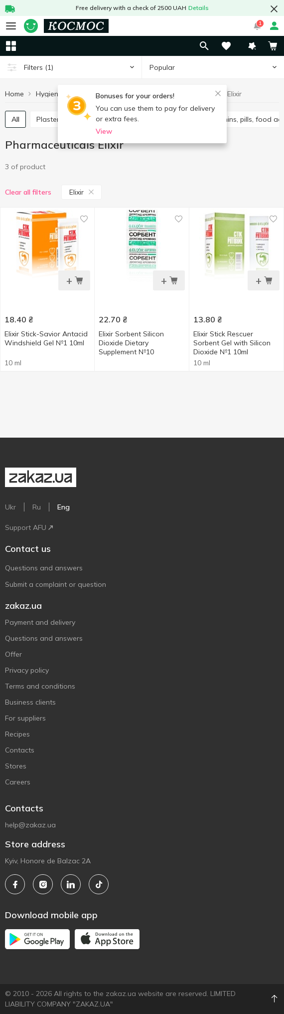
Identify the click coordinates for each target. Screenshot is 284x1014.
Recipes (17, 734)
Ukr (10, 507)
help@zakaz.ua (30, 824)
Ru (36, 507)
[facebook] (15, 884)
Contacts (19, 750)
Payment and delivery (40, 622)
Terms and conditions (40, 686)
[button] (252, 45)
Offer (13, 654)
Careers (17, 781)
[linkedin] (71, 884)
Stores (15, 765)
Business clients (30, 702)
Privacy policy (27, 670)
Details (198, 7)
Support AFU (29, 527)
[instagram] (43, 884)
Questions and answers (44, 567)
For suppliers (25, 718)
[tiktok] (99, 884)
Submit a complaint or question (55, 584)
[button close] (274, 9)
